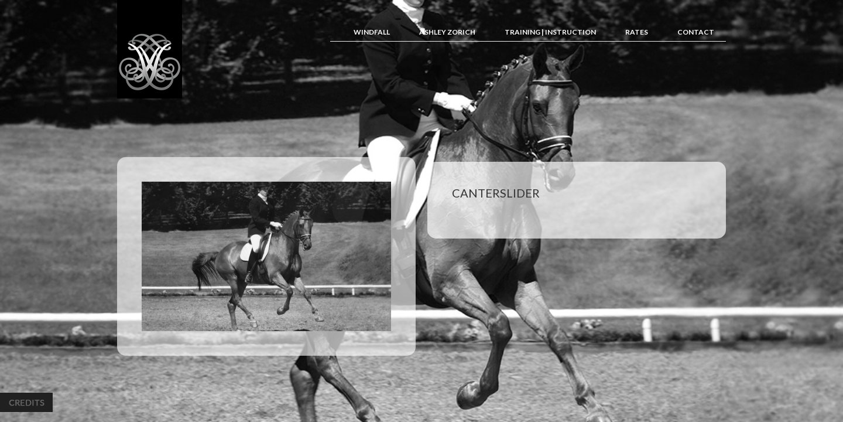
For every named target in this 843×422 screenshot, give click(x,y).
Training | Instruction (550, 32)
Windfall (372, 32)
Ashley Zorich (447, 32)
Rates (636, 32)
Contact (695, 32)
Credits (26, 402)
